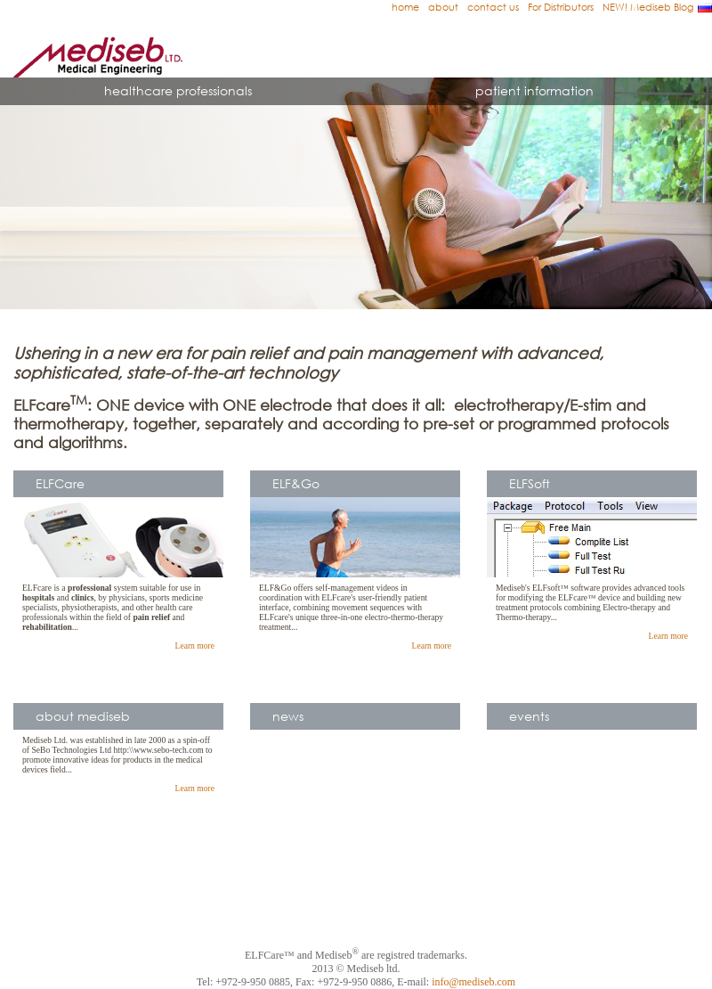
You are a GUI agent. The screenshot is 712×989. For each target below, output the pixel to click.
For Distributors (561, 7)
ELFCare (60, 483)
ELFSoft (529, 483)
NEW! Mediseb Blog (648, 7)
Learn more (194, 645)
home (405, 7)
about (443, 7)
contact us (493, 7)
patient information (534, 90)
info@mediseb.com (473, 982)
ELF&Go (296, 483)
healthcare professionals (178, 90)
